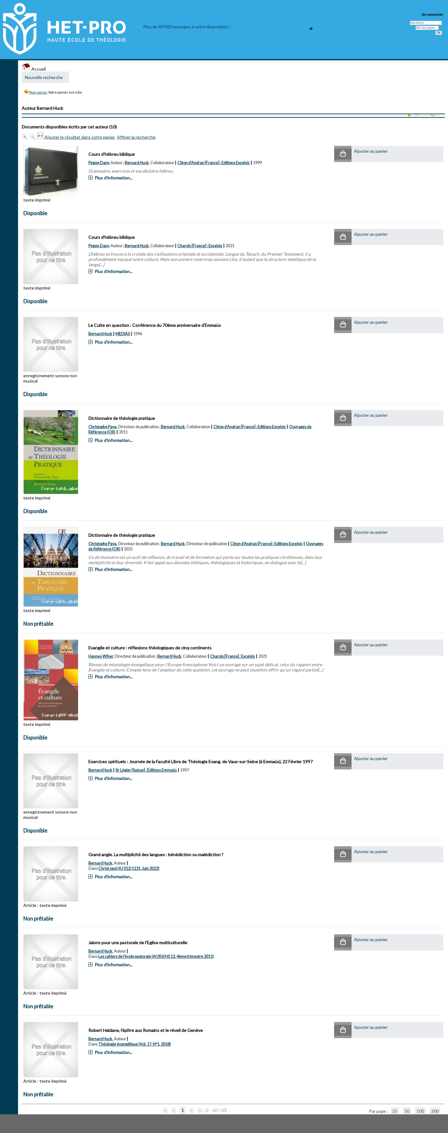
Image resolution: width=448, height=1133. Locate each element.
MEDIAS (122, 334)
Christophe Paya (102, 427)
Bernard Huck (137, 162)
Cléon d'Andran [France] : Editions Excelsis (213, 162)
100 (420, 1111)
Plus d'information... (114, 177)
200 (435, 1111)
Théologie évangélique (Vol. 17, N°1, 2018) (134, 1044)
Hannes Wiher (100, 656)
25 (394, 1111)
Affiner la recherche (136, 137)
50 (406, 1111)
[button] (343, 154)
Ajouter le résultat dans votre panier (79, 137)
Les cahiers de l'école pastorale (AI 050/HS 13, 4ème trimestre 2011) (156, 956)
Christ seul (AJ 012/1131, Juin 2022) (128, 868)
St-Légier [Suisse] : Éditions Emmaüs (146, 770)
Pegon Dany (98, 162)
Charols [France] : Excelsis (199, 246)
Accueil (34, 69)
